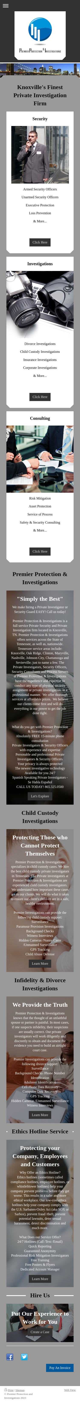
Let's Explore (40, 796)
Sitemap (20, 1390)
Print (8, 1390)
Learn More (40, 963)
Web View (70, 1390)
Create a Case (40, 1332)
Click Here (40, 242)
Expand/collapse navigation (40, 5)
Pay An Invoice (59, 1368)
